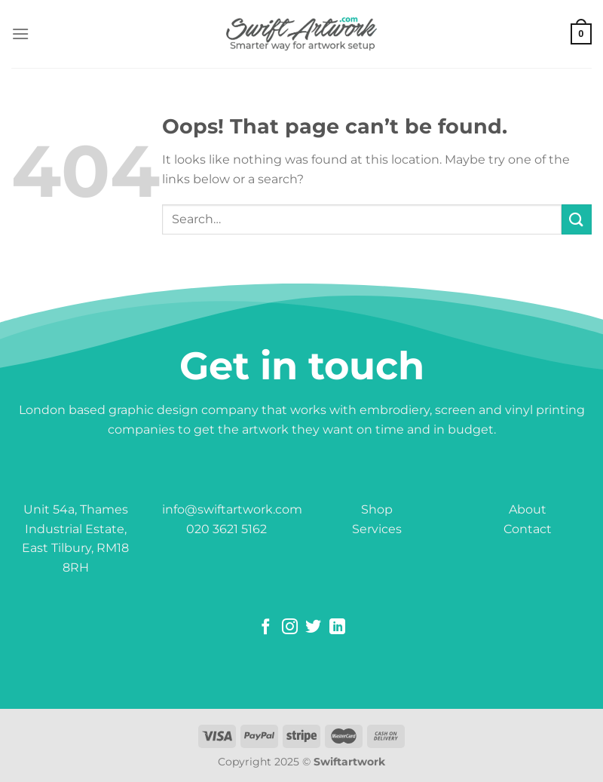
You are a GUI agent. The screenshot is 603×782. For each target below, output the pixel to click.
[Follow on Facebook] (266, 627)
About (527, 509)
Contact (528, 529)
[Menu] (20, 33)
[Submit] (577, 219)
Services (377, 529)
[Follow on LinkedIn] (337, 627)
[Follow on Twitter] (313, 627)
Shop (377, 509)
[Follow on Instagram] (290, 627)
